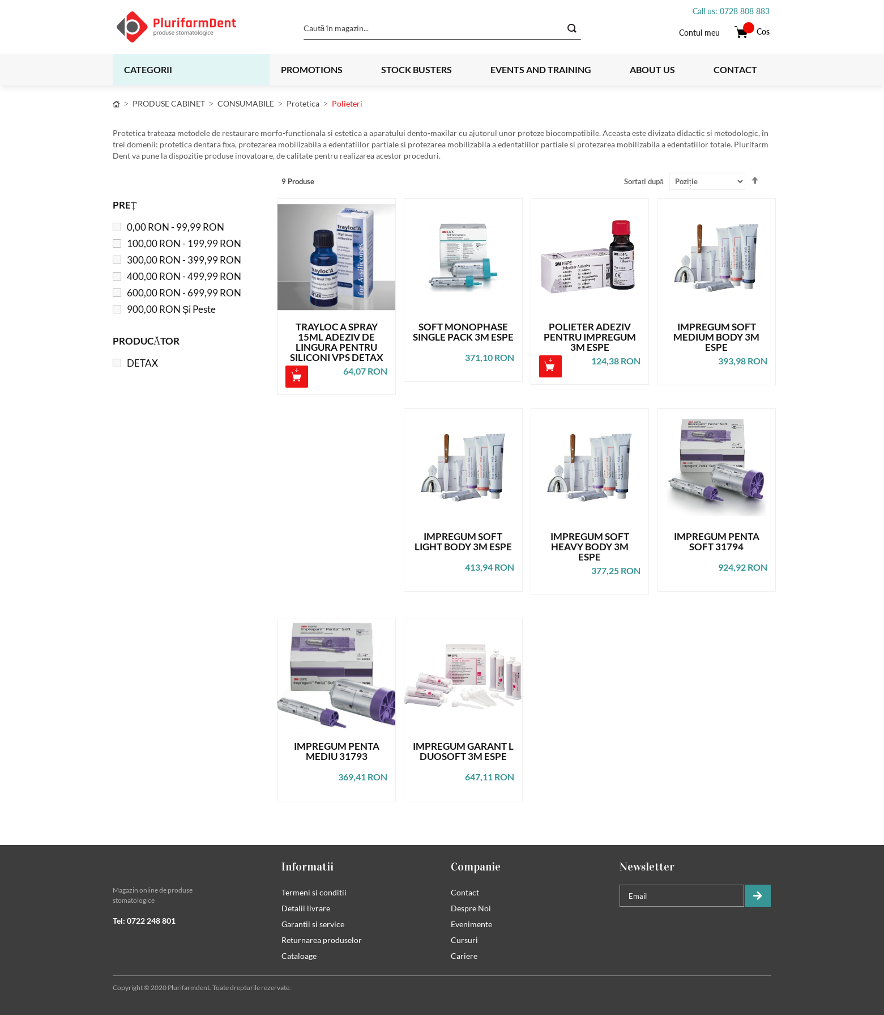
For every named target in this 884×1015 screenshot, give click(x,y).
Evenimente (471, 924)
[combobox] (442, 28)
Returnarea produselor (321, 940)
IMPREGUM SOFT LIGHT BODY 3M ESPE (463, 542)
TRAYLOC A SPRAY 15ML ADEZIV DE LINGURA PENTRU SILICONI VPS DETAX (336, 342)
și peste (171, 309)
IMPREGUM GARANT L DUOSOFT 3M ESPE (463, 751)
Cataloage (299, 956)
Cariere (464, 956)
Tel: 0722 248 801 (144, 920)
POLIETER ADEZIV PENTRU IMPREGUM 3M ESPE (590, 337)
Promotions (312, 69)
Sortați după (644, 181)
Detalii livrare (305, 908)
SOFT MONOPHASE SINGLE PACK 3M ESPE (463, 332)
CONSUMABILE (245, 103)
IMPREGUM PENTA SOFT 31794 (716, 542)
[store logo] (190, 27)
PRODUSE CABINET (169, 103)
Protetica (303, 103)
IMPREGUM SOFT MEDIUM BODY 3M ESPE (716, 337)
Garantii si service (312, 924)
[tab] (188, 866)
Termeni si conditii (314, 892)
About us (652, 69)
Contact (735, 69)
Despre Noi (471, 908)
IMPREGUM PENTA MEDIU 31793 (336, 751)
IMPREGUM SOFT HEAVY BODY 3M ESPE (589, 547)
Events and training (540, 69)
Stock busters (416, 69)
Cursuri (464, 940)
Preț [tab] (124, 205)
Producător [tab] (146, 341)
